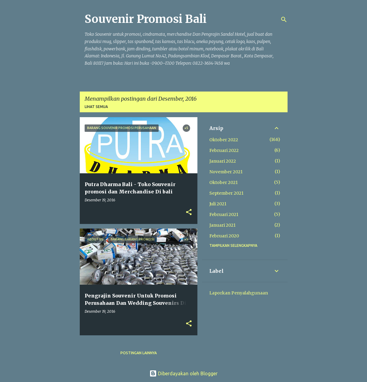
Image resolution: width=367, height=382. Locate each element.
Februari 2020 (224, 236)
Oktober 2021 (223, 182)
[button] (189, 212)
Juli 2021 (217, 204)
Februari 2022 (224, 150)
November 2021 (226, 172)
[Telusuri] (284, 19)
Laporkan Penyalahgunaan (238, 293)
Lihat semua (96, 107)
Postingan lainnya (138, 353)
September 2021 (226, 193)
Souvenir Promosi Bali (146, 19)
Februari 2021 (223, 214)
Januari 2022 (222, 161)
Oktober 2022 (223, 139)
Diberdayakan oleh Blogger (183, 373)
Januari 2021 (222, 225)
